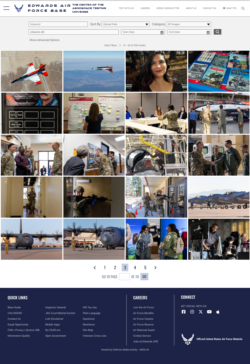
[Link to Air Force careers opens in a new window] (143, 318)
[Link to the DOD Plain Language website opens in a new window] (91, 313)
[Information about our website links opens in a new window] (54, 318)
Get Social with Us (193, 306)
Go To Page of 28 (120, 277)
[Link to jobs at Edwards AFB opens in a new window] (145, 341)
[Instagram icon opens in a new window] (192, 311)
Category (158, 24)
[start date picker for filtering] (143, 32)
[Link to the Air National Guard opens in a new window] (144, 330)
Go (144, 276)
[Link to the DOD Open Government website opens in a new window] (55, 335)
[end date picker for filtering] (189, 32)
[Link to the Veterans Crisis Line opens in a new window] (94, 335)
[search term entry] (58, 24)
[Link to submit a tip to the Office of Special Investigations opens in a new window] (90, 307)
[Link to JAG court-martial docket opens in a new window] (60, 313)
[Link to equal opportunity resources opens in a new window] (18, 324)
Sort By (95, 24)
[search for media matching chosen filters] (217, 31)
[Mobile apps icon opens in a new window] (217, 311)
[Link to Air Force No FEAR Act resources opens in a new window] (52, 330)
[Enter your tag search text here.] (74, 32)
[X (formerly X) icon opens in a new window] (200, 311)
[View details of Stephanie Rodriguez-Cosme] (156, 71)
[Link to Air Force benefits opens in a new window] (143, 313)
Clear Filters (110, 45)
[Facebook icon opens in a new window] (183, 311)
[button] (5, 8)
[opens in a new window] (14, 307)
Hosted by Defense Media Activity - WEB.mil (125, 349)
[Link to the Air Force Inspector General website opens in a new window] (55, 307)
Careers (140, 298)
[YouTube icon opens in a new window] (209, 311)
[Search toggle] (244, 8)
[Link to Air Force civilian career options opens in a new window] (142, 335)
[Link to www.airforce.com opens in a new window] (143, 307)
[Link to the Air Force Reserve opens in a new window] (143, 324)
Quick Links (17, 298)
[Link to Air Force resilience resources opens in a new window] (89, 324)
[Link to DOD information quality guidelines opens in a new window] (19, 335)
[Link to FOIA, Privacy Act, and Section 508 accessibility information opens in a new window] (23, 330)
